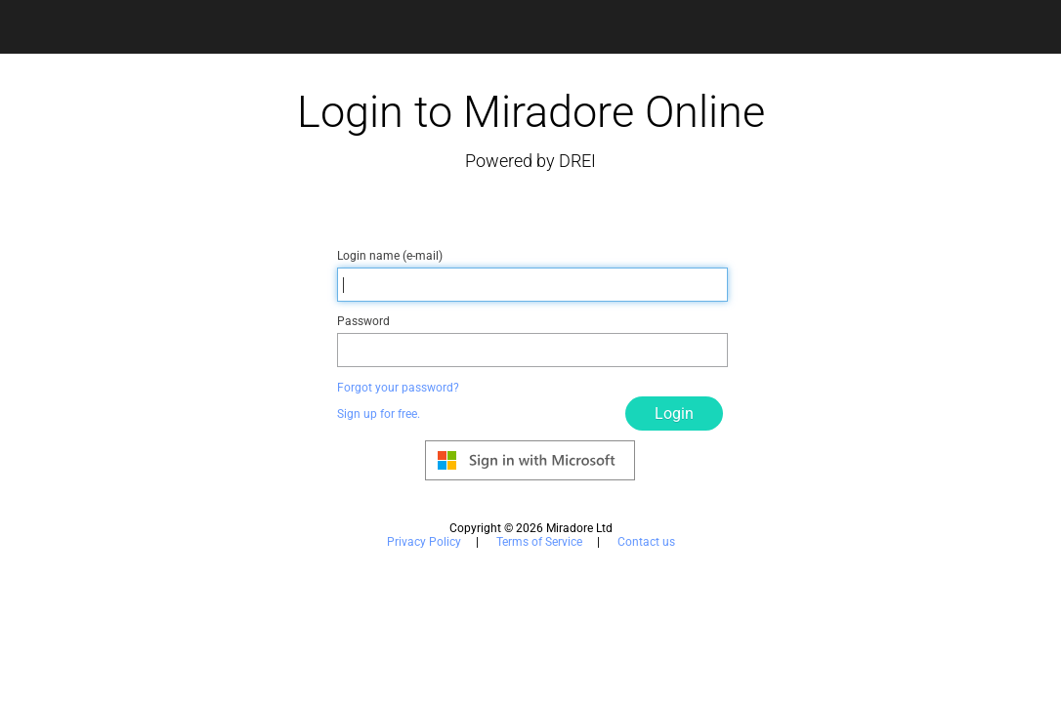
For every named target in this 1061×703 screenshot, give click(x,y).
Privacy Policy (424, 542)
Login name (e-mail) (390, 256)
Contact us (646, 542)
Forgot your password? (398, 387)
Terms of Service (539, 542)
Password (363, 321)
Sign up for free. (378, 414)
